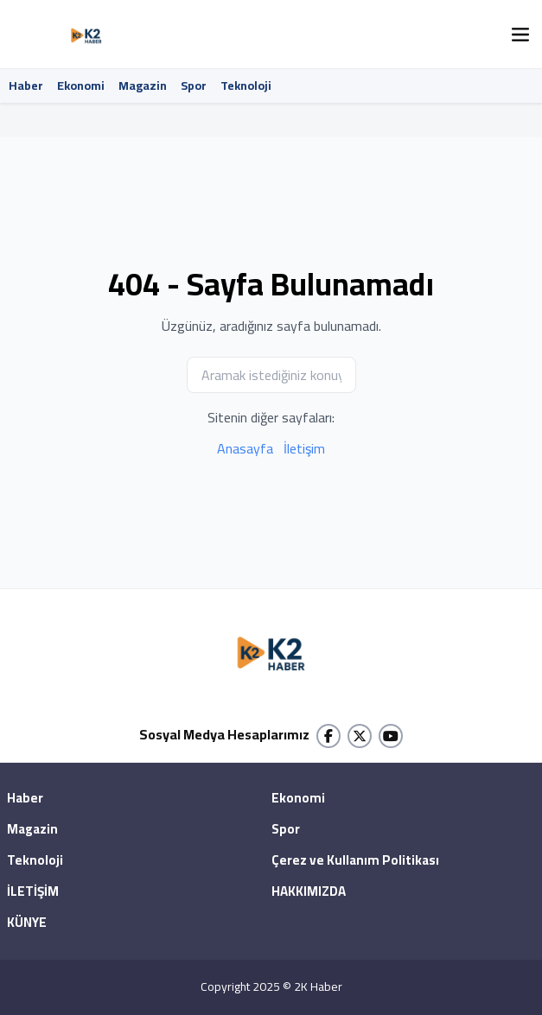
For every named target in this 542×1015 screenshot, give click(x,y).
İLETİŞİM (33, 892)
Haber (26, 85)
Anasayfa (245, 448)
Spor (194, 85)
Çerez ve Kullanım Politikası (355, 861)
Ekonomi (81, 85)
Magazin (142, 85)
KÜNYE (27, 923)
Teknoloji (245, 85)
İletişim (304, 448)
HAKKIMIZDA (308, 892)
